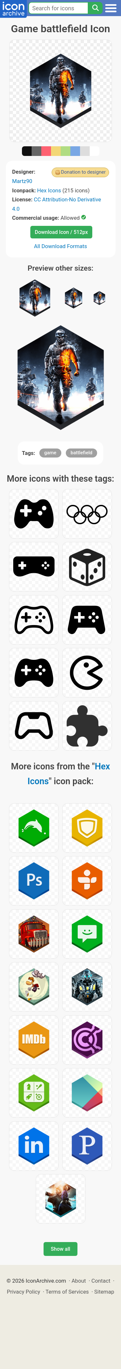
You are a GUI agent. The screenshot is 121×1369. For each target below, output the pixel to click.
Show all (60, 1249)
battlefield (81, 453)
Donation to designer (83, 172)
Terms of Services (67, 1291)
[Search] (95, 8)
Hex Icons (49, 190)
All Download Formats (60, 246)
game (50, 453)
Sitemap (104, 1291)
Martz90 (22, 181)
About (79, 1280)
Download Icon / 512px (61, 232)
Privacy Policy (23, 1291)
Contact (100, 1280)
